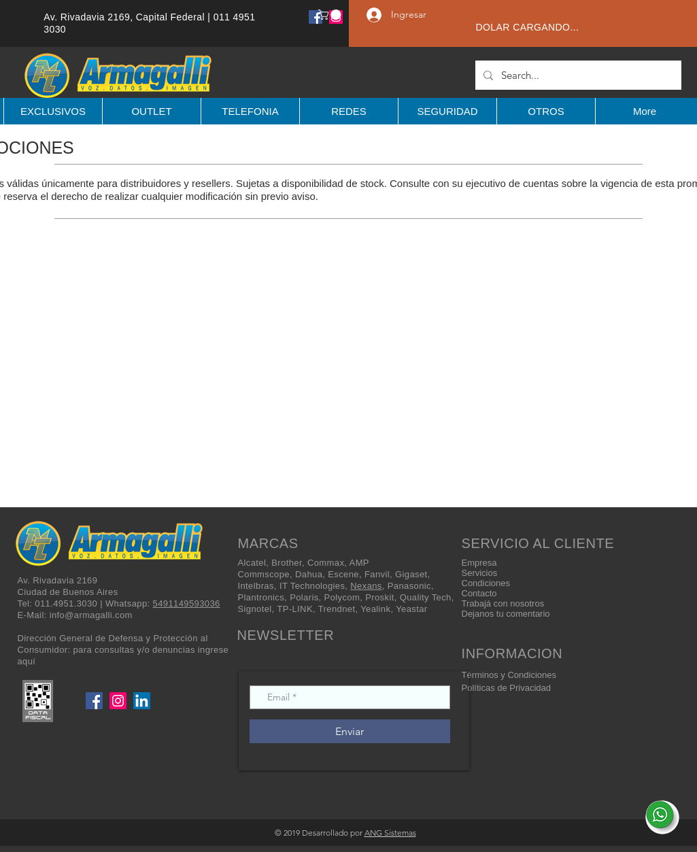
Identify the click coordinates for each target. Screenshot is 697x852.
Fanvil (377, 574)
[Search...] (577, 75)
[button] (330, 15)
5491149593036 (186, 603)
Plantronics (261, 597)
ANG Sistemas (390, 833)
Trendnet (337, 609)
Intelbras (256, 586)
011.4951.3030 (66, 603)
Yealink (375, 609)
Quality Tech (426, 597)
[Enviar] (350, 731)
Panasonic (409, 586)
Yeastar (411, 609)
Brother (286, 563)
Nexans (365, 586)
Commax (325, 563)
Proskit (379, 597)
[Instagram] (117, 700)
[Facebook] (315, 17)
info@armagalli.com (91, 615)
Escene (343, 574)
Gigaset (411, 574)
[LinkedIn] (141, 700)
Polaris (304, 597)
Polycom (342, 597)
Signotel (255, 609)
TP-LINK (295, 609)
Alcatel (252, 563)
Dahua (308, 574)
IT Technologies (312, 586)
